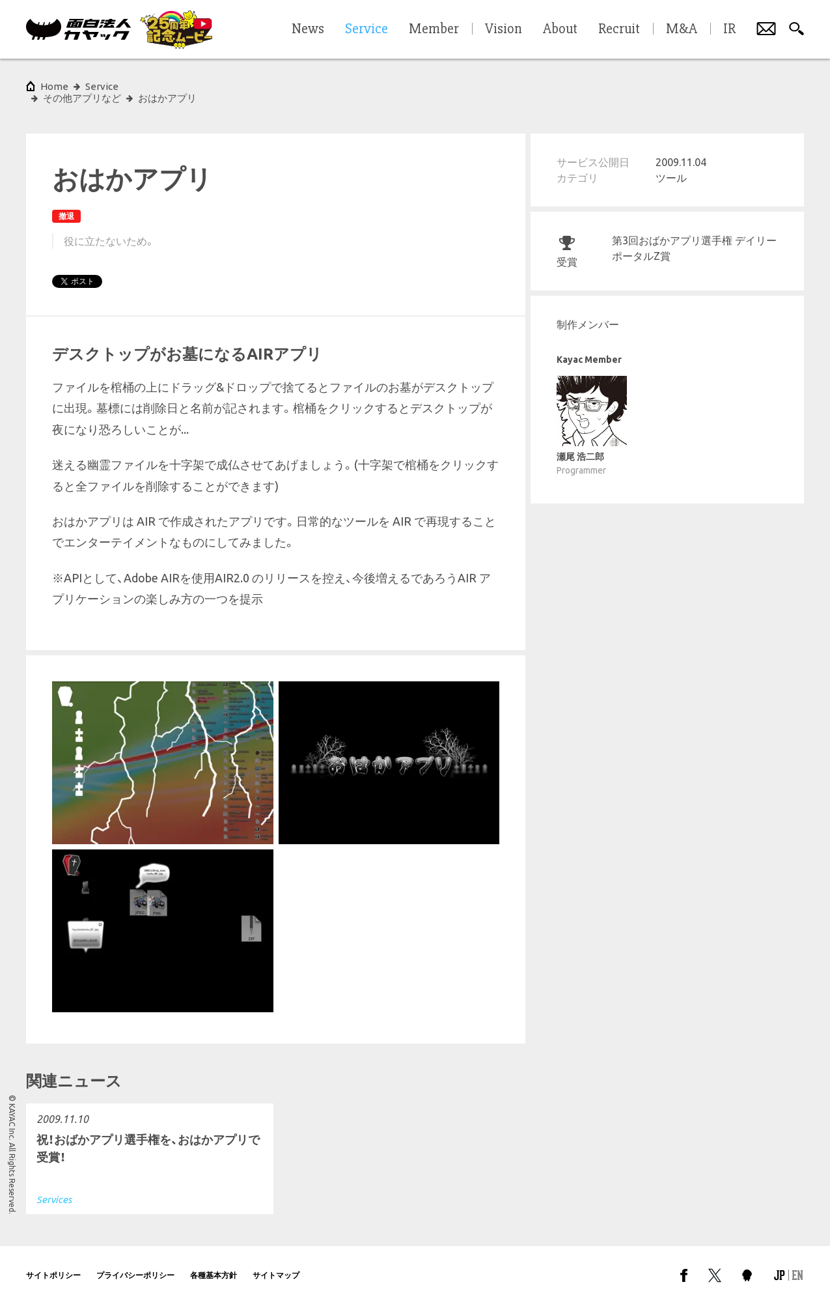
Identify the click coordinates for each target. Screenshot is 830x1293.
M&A (681, 29)
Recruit (619, 29)
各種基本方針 (213, 1263)
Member (434, 29)
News (308, 29)
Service (101, 86)
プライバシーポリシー (135, 1263)
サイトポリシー (53, 1263)
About (560, 29)
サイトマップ (276, 1263)
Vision (503, 29)
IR (729, 29)
